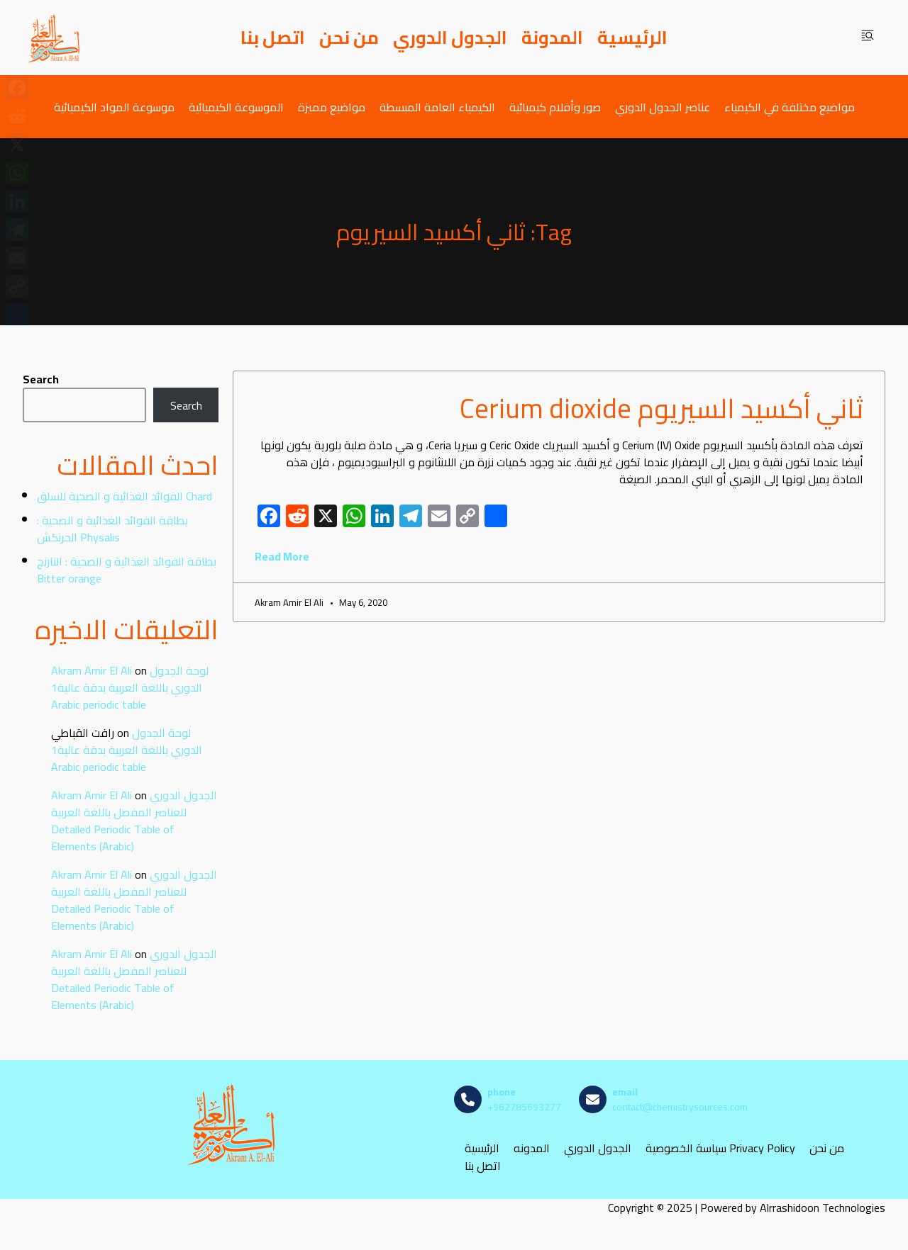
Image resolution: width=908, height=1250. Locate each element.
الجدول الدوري (450, 37)
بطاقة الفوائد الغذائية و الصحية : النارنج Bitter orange (126, 570)
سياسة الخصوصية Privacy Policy (720, 1148)
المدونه (532, 1148)
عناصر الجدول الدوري (662, 107)
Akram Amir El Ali (91, 670)
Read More (282, 556)
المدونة (552, 37)
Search (41, 379)
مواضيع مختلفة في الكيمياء (789, 107)
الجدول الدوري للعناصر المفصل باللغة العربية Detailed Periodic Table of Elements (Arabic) (134, 820)
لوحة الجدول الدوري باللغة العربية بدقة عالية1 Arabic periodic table (130, 687)
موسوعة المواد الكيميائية (114, 107)
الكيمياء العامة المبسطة (437, 107)
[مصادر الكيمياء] (55, 37)
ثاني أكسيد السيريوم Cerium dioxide (661, 408)
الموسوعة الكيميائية (236, 107)
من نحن (349, 37)
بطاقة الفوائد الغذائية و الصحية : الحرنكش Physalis (112, 528)
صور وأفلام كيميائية (555, 107)
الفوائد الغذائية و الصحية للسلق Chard (124, 496)
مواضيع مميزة (331, 107)
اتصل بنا (272, 37)
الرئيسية (632, 37)
